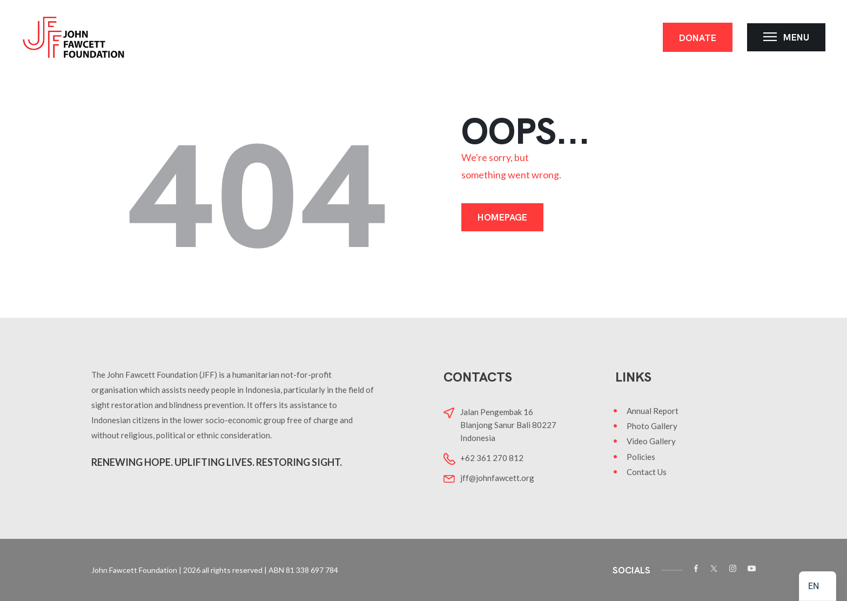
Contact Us (647, 472)
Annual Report (652, 411)
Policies (641, 457)
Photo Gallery (652, 426)
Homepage (502, 217)
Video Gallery (651, 441)
